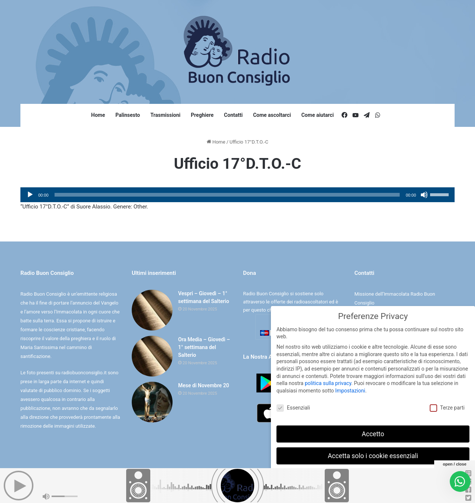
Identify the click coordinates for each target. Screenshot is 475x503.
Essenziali (293, 405)
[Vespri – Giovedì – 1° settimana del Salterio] (152, 310)
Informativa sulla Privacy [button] (389, 491)
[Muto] (424, 194)
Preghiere (202, 115)
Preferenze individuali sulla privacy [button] (372, 475)
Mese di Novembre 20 (203, 385)
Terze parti (447, 405)
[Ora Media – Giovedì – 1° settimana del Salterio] (152, 356)
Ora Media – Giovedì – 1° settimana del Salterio (204, 347)
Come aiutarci (317, 115)
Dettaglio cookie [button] (349, 491)
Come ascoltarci (272, 115)
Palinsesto (127, 115)
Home (98, 115)
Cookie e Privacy (244, 489)
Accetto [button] (373, 431)
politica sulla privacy (328, 381)
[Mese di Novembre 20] (152, 402)
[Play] (30, 194)
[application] (237, 194)
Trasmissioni (165, 115)
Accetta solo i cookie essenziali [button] (373, 453)
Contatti (233, 115)
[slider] (227, 195)
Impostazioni (350, 388)
